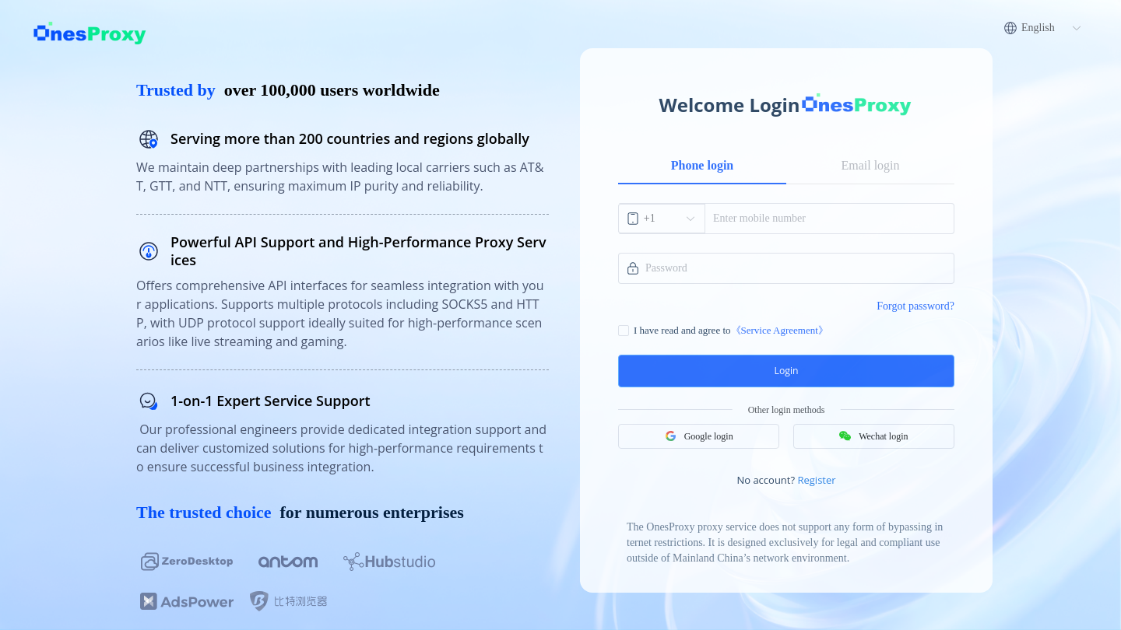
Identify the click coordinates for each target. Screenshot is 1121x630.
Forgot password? (915, 306)
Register (816, 474)
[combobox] (662, 218)
